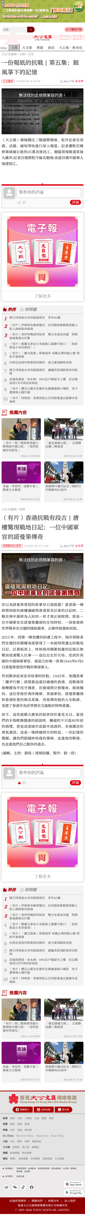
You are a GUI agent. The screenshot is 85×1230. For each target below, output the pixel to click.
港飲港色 (36, 1157)
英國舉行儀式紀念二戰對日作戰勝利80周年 (62, 495)
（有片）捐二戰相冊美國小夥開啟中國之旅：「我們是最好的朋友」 (20, 453)
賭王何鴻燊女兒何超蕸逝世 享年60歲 (36, 318)
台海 (36, 1134)
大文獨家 (8, 81)
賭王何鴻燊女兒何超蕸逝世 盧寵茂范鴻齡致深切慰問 (44, 375)
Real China (57, 1151)
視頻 (22, 517)
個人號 (25, 1163)
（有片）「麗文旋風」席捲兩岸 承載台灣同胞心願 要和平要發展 (44, 357)
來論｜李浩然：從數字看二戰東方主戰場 (20, 495)
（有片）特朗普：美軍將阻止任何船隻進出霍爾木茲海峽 (44, 405)
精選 (27, 1140)
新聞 (5, 1134)
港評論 (28, 1145)
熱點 (12, 1140)
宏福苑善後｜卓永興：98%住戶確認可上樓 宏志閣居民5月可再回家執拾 (44, 385)
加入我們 (69, 1216)
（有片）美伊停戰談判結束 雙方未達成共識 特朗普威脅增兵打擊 (44, 337)
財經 (51, 1134)
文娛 (22, 54)
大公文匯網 (9, 54)
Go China (8, 1151)
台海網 (27, 1187)
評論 (75, 202)
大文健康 (59, 1174)
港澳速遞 (47, 1174)
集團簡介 (24, 1125)
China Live (42, 1151)
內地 (19, 1134)
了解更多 (42, 296)
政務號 (15, 1163)
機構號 (35, 1163)
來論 (19, 1145)
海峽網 (73, 1184)
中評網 (66, 1184)
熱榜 (12, 309)
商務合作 (53, 1216)
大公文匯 (42, 38)
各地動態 (35, 1174)
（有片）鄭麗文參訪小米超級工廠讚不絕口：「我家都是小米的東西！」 (44, 347)
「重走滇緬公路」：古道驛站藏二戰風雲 (62, 451)
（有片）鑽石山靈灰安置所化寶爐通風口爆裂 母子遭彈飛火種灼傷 (44, 395)
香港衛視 (32, 1184)
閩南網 (19, 1187)
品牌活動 (46, 1125)
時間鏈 (31, 309)
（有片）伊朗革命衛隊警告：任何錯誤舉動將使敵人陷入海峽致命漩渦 (44, 327)
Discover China (24, 1151)
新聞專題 (14, 1169)
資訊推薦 (23, 1174)
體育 (19, 1157)
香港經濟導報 (44, 1184)
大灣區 (28, 1134)
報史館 (65, 1125)
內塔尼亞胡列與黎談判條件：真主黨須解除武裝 (42, 365)
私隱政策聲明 (18, 1216)
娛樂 (27, 1157)
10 (5, 404)
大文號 (6, 1163)
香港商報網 (21, 1184)
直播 (19, 1140)
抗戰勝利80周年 (12, 553)
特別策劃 (27, 1169)
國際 (44, 1134)
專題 (5, 1169)
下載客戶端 (75, 29)
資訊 (5, 1174)
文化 (31, 54)
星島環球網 (56, 1184)
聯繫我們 (37, 1216)
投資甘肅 (20, 1192)
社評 (12, 1145)
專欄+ (13, 1174)
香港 (12, 1134)
